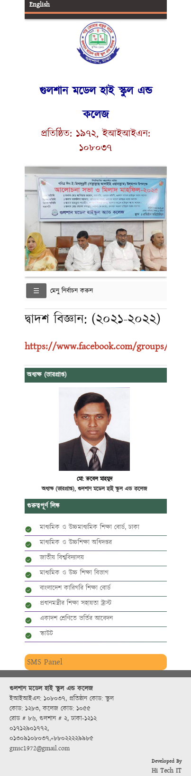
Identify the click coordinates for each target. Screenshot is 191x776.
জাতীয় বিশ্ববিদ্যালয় (62, 557)
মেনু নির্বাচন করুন (71, 291)
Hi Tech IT (167, 771)
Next (158, 211)
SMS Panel (45, 662)
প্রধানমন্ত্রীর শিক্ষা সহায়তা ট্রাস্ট (75, 603)
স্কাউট (46, 633)
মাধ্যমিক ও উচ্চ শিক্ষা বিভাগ (74, 573)
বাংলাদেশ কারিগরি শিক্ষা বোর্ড (75, 588)
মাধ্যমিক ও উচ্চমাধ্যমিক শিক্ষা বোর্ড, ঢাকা (89, 527)
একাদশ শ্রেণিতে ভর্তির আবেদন (76, 618)
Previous (34, 211)
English (39, 4)
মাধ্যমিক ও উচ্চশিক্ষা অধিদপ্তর (76, 542)
